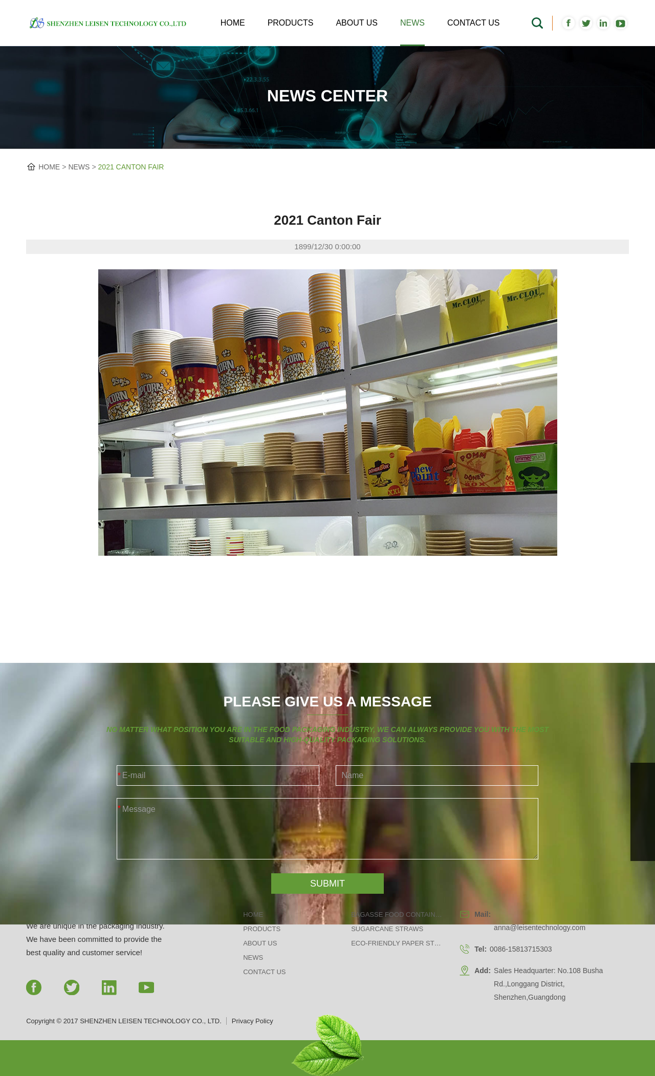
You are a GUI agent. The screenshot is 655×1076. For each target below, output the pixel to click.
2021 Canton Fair (131, 167)
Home (233, 22)
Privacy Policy (252, 1021)
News (412, 22)
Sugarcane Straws (387, 929)
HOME (49, 167)
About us (357, 22)
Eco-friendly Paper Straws (397, 943)
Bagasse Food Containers (397, 914)
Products (291, 22)
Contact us (473, 22)
